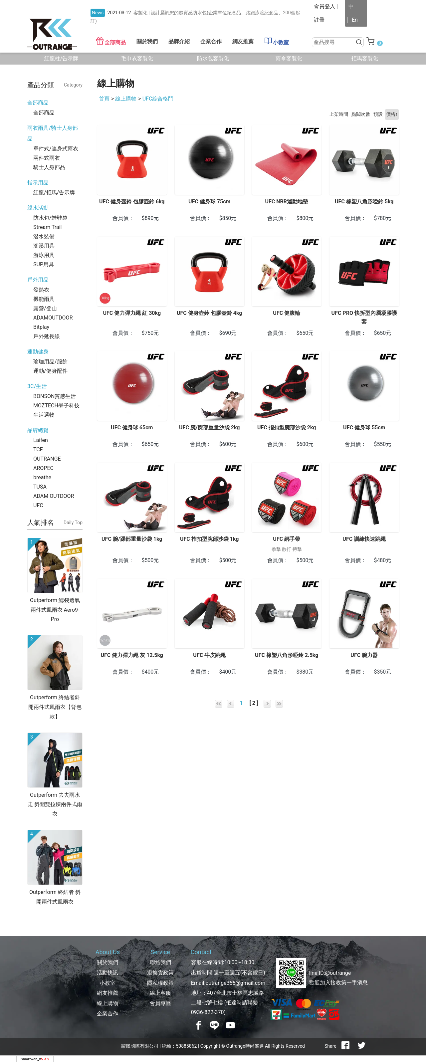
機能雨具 (44, 299)
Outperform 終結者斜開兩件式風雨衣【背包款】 (55, 707)
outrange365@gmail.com (235, 983)
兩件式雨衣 (46, 158)
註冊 (319, 20)
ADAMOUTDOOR (53, 318)
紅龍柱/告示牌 (61, 58)
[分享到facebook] (345, 1046)
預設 (378, 114)
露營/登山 (45, 308)
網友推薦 (243, 41)
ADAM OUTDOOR (53, 496)
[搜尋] (358, 42)
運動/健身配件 (50, 371)
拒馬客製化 (364, 58)
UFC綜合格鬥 (158, 99)
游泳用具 (44, 255)
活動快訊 (107, 972)
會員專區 (160, 1003)
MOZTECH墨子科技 (56, 405)
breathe (42, 477)
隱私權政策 (160, 983)
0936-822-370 (207, 1012)
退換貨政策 (160, 972)
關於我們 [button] (147, 41)
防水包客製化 (213, 58)
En (355, 20)
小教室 (276, 41)
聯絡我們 (160, 962)
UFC (38, 505)
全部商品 (111, 41)
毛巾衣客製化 (137, 58)
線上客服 (160, 993)
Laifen (40, 440)
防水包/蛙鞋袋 (50, 218)
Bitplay (41, 327)
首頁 (104, 99)
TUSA (40, 487)
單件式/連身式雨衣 (55, 148)
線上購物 (125, 99)
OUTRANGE (47, 459)
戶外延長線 (46, 336)
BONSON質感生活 (54, 396)
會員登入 (324, 6)
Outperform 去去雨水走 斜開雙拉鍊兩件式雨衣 (55, 804)
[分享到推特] (361, 1046)
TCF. (38, 449)
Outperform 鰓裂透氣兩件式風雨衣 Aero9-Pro (55, 610)
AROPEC (43, 468)
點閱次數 (360, 114)
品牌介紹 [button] (179, 41)
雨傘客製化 (289, 58)
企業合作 (211, 41)
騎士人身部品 (49, 167)
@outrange (338, 973)
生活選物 (44, 415)
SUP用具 (43, 264)
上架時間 (338, 114)
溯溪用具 (44, 246)
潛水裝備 (44, 236)
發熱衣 (41, 290)
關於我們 (107, 962)
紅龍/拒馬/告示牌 (54, 192)
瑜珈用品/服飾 (50, 361)
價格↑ (392, 114)
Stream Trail (47, 227)
